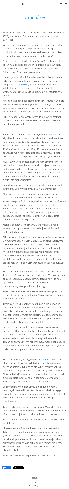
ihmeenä (24, 84)
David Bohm (42, 359)
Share (6, 468)
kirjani (52, 134)
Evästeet (34, 478)
